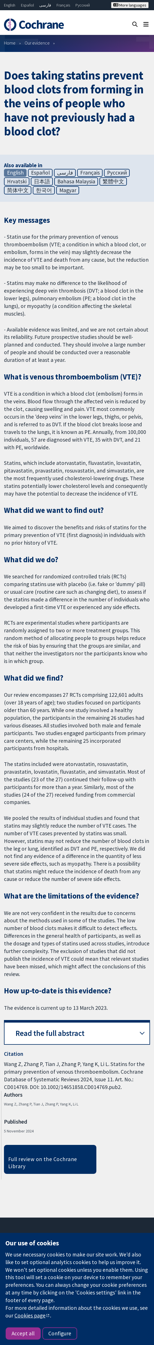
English (9, 5)
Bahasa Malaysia (76, 181)
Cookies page (29, 1315)
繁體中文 (113, 181)
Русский (82, 5)
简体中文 (18, 190)
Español (27, 5)
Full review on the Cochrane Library (42, 1163)
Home (10, 43)
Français (63, 5)
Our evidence (37, 43)
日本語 (42, 181)
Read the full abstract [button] (50, 1033)
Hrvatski (17, 181)
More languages (129, 5)
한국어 (44, 190)
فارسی (45, 5)
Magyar (67, 190)
